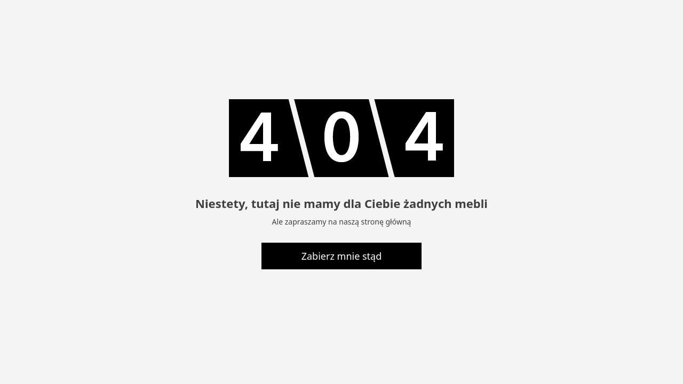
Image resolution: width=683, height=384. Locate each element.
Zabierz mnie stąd (341, 256)
